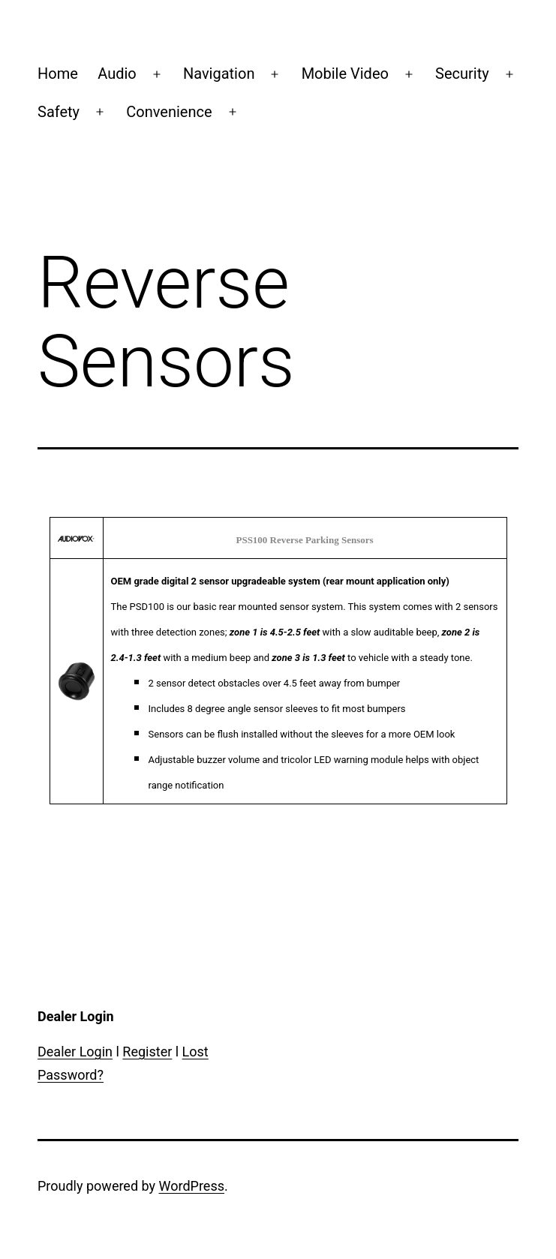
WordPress (191, 1186)
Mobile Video (345, 74)
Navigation (219, 74)
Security (462, 74)
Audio (117, 74)
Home (58, 74)
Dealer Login (75, 1051)
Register (147, 1051)
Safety (59, 112)
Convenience (169, 112)
